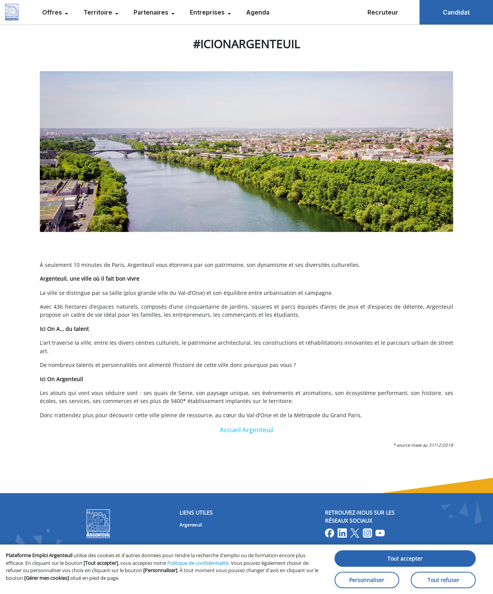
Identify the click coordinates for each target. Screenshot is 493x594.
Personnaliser (366, 580)
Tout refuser (443, 580)
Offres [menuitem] (53, 12)
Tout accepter (405, 558)
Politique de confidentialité (198, 562)
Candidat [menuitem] (456, 12)
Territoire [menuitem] (98, 12)
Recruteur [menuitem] (382, 12)
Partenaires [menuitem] (152, 12)
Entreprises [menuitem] (208, 12)
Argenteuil (191, 525)
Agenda (257, 12)
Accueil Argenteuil (246, 429)
